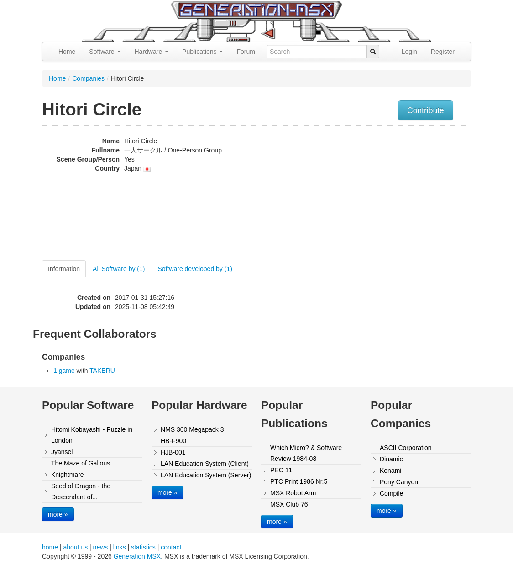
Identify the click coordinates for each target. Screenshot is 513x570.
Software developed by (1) (194, 268)
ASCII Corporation (406, 447)
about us (75, 547)
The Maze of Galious (80, 463)
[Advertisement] (410, 194)
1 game (64, 370)
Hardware (152, 51)
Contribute (425, 110)
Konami (390, 470)
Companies (88, 78)
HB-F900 (173, 440)
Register (443, 51)
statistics (143, 547)
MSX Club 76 (289, 504)
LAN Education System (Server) (206, 475)
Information (64, 268)
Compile (391, 493)
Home (66, 51)
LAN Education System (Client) (205, 463)
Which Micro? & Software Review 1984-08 (306, 453)
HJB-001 (173, 452)
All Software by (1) (119, 268)
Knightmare (67, 474)
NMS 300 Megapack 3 (192, 429)
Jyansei (62, 451)
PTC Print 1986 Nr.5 (298, 481)
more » (58, 514)
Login (409, 51)
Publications (202, 51)
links (119, 547)
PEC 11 (281, 470)
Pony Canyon (399, 482)
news (100, 547)
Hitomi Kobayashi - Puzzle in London (91, 435)
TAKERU (102, 370)
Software (104, 51)
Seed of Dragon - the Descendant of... (80, 491)
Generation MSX (137, 556)
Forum (245, 51)
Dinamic (391, 459)
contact (171, 547)
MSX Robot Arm (293, 493)
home (50, 547)
